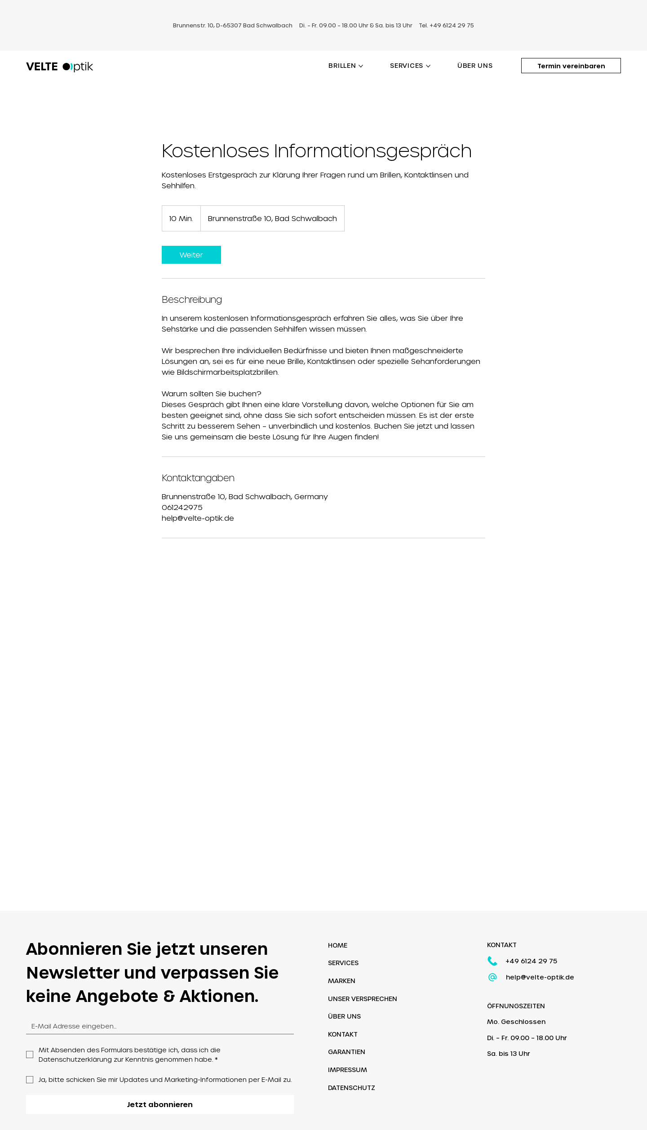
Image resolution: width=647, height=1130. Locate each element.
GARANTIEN (346, 1052)
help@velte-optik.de (540, 977)
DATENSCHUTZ (351, 1087)
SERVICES (343, 963)
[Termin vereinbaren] (571, 65)
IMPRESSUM (347, 1070)
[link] (191, 255)
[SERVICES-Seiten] (428, 66)
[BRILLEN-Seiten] (361, 66)
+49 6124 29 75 (531, 961)
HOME (337, 945)
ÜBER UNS (344, 1016)
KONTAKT (343, 1034)
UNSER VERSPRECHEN (362, 998)
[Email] (157, 1026)
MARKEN (341, 981)
